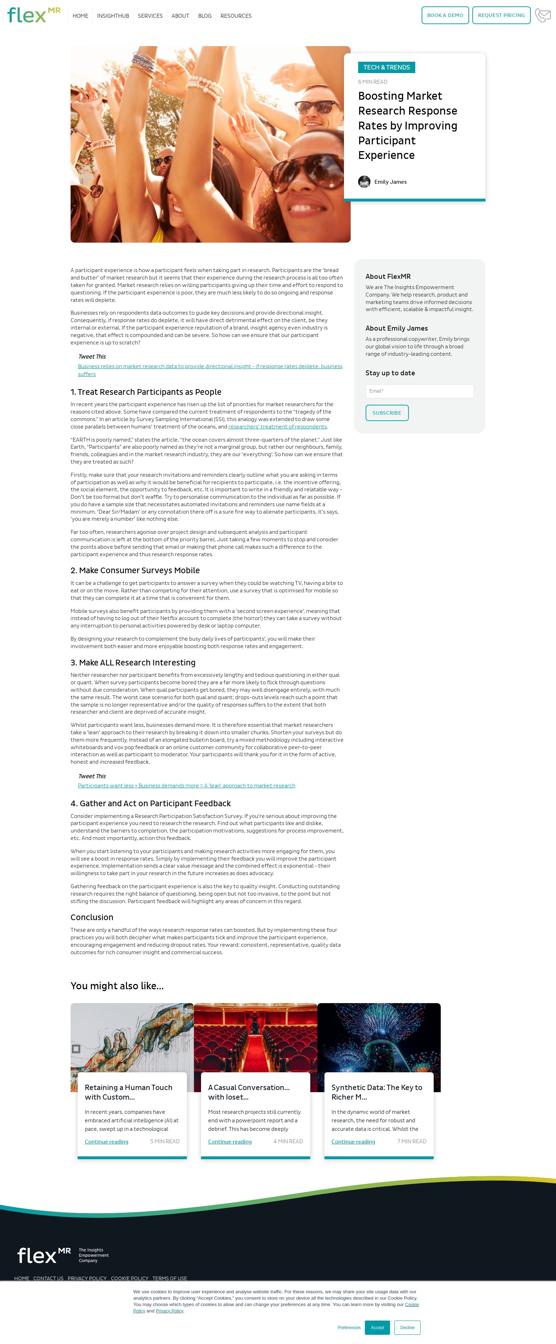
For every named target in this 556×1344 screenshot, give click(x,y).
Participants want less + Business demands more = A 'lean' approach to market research (186, 785)
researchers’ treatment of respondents (277, 426)
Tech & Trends (386, 67)
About (180, 15)
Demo (445, 15)
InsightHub (113, 15)
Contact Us (543, 15)
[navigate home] (34, 15)
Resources (236, 15)
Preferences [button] (349, 1327)
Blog (205, 15)
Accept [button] (377, 1327)
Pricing (501, 15)
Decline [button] (407, 1327)
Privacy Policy (170, 1310)
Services (150, 15)
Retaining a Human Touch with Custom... (125, 1093)
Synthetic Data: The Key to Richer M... (406, 1093)
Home (80, 15)
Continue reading (106, 1143)
